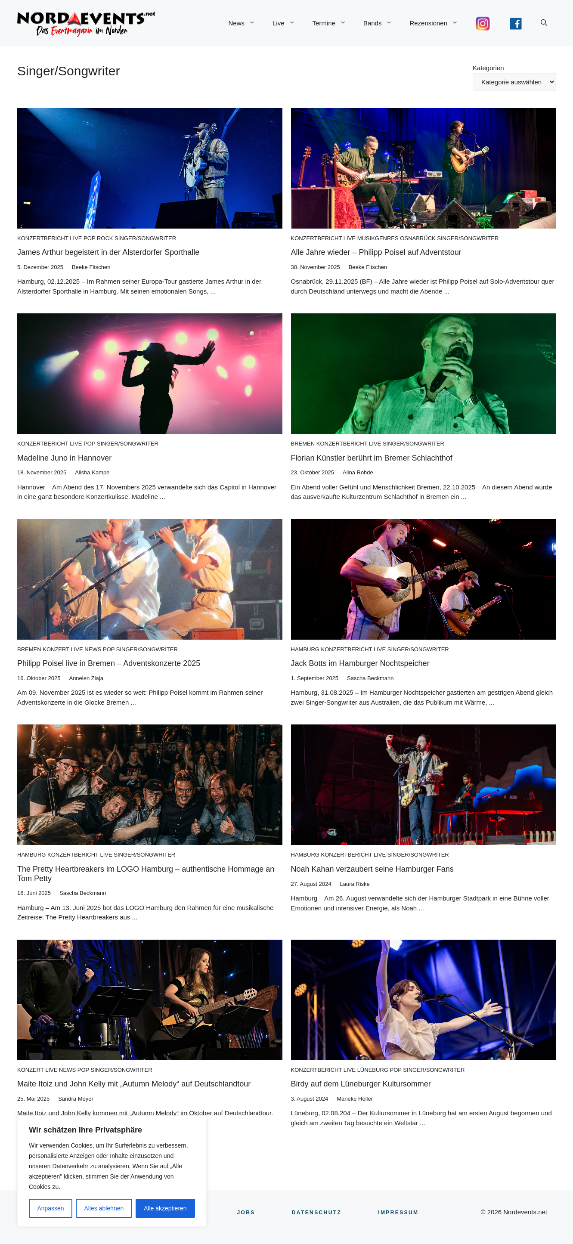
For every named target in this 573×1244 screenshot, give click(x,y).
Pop (89, 238)
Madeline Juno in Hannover (64, 458)
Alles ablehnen (104, 1208)
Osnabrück (417, 238)
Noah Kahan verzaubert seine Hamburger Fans (372, 869)
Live (288, 23)
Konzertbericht (42, 238)
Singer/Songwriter (145, 238)
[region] (112, 1171)
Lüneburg (372, 1070)
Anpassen (50, 1208)
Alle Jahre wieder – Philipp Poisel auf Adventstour (376, 252)
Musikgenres (378, 238)
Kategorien (488, 67)
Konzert (56, 649)
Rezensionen (438, 23)
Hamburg (305, 649)
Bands (382, 23)
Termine (334, 23)
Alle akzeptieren (165, 1208)
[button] (544, 23)
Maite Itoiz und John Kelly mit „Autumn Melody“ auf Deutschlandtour (134, 1084)
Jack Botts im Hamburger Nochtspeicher (360, 663)
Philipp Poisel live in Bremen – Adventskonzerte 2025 (108, 663)
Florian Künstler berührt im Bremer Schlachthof (371, 458)
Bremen (303, 443)
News (246, 23)
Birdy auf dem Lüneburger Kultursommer (361, 1084)
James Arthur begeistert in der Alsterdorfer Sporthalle (108, 252)
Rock (105, 238)
